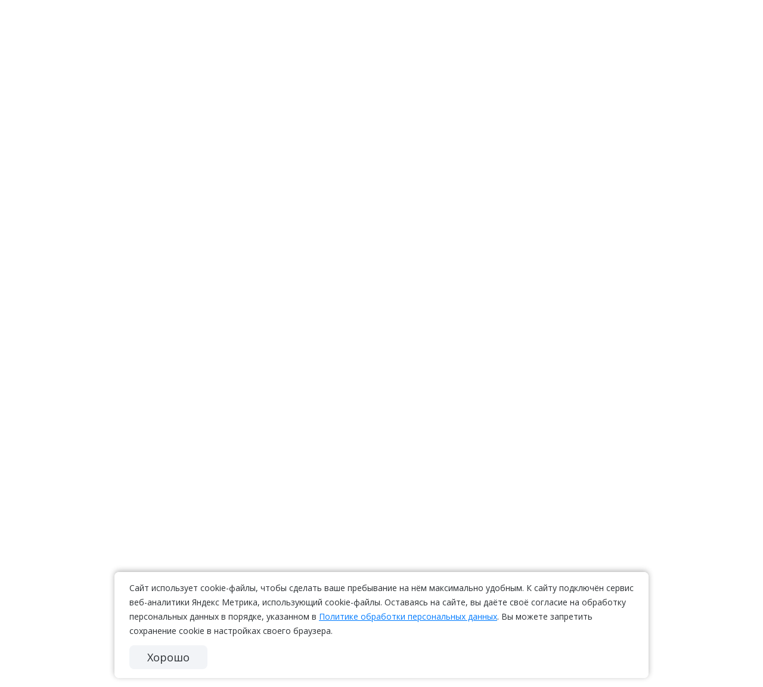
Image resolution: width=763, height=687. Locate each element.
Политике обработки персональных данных (408, 616)
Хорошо (168, 657)
